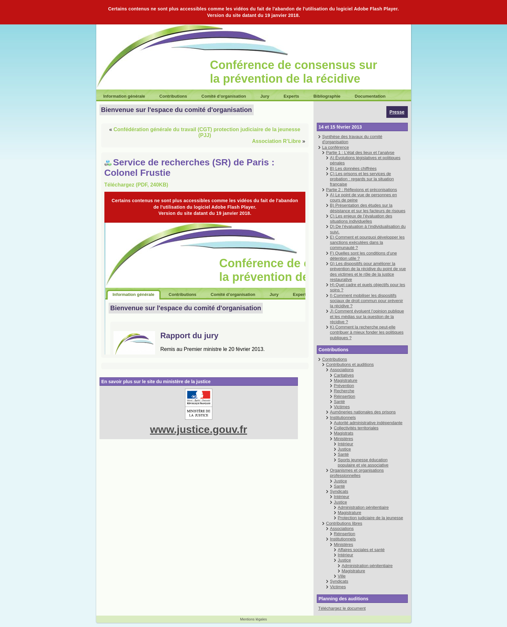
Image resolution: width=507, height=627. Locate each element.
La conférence (335, 147)
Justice (344, 449)
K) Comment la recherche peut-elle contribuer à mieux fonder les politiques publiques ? (367, 332)
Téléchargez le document (342, 608)
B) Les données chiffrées (353, 168)
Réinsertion (344, 396)
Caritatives (344, 375)
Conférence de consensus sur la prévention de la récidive (293, 71)
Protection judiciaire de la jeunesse (370, 517)
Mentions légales (253, 619)
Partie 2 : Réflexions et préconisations (361, 189)
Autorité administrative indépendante (368, 422)
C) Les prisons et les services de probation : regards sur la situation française (362, 179)
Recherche (344, 390)
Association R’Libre (276, 141)
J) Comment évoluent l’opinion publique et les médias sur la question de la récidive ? (367, 316)
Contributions (334, 359)
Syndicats (339, 491)
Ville (342, 576)
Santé (339, 401)
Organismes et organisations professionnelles (357, 473)
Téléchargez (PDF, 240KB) (136, 185)
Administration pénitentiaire (363, 507)
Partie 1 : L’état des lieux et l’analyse (360, 152)
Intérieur (346, 443)
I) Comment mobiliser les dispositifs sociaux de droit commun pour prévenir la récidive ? (366, 301)
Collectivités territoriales (356, 427)
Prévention (344, 385)
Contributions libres (344, 523)
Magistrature (345, 380)
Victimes (342, 406)
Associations (342, 369)
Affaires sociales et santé (361, 549)
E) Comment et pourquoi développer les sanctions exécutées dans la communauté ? (367, 242)
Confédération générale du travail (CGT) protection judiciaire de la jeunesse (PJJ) (206, 132)
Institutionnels (343, 417)
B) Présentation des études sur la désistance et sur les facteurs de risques (368, 208)
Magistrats (344, 433)
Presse (397, 112)
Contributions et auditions (350, 364)
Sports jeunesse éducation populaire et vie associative (363, 462)
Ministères (343, 438)
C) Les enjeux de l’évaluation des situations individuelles (361, 219)
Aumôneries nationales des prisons (363, 412)
